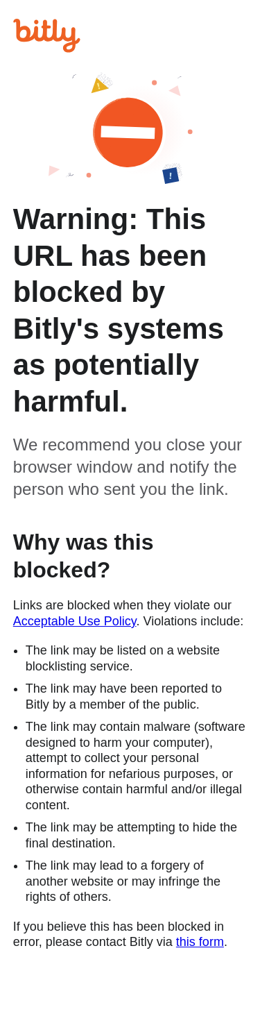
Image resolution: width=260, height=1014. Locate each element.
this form (200, 942)
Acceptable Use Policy (75, 621)
